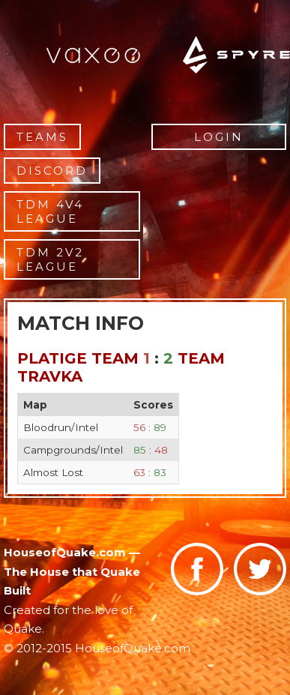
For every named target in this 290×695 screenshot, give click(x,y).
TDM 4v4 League (50, 211)
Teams (42, 137)
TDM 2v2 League (50, 259)
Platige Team (78, 358)
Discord (52, 170)
